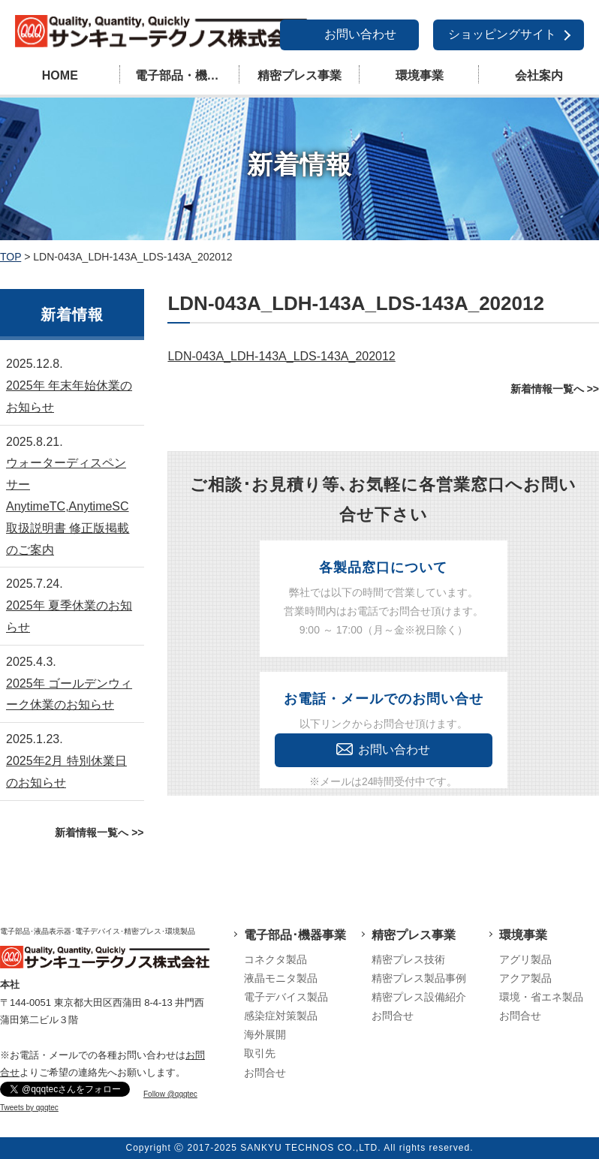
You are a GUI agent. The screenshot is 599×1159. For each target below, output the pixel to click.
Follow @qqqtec (170, 1094)
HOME (60, 75)
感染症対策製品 (281, 1016)
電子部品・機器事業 (187, 75)
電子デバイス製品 (286, 997)
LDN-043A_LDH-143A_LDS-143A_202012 (281, 356)
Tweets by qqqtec (29, 1107)
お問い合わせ (360, 34)
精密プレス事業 (299, 75)
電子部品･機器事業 (295, 935)
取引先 (259, 1053)
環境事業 (420, 75)
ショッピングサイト (502, 34)
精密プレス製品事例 (419, 978)
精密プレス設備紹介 (419, 997)
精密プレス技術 (408, 959)
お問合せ (265, 1073)
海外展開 (265, 1034)
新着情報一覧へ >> (554, 389)
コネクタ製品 (275, 959)
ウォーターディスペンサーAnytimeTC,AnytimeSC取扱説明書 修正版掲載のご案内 (67, 505)
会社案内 (539, 75)
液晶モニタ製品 (281, 978)
